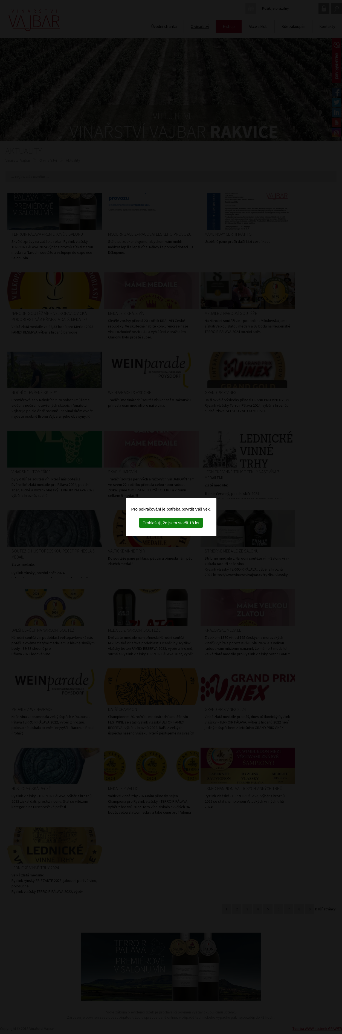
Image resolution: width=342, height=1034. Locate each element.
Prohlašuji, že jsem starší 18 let (171, 522)
